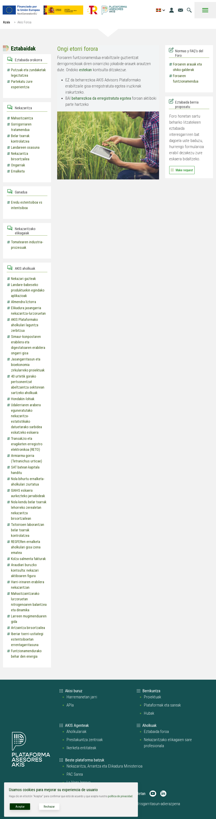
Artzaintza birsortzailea (28, 628)
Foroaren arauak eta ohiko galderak (187, 67)
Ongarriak (18, 165)
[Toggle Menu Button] (205, 10)
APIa (70, 705)
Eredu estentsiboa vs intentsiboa (26, 205)
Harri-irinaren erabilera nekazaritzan (27, 585)
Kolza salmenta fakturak (28, 559)
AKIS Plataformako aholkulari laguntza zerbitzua (24, 325)
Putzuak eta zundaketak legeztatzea (28, 73)
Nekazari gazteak (23, 278)
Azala (6, 22)
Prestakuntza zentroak (85, 739)
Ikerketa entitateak (81, 747)
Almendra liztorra (23, 302)
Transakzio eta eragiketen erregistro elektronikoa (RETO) (26, 444)
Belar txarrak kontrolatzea (20, 138)
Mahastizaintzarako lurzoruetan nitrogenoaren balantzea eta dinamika (29, 601)
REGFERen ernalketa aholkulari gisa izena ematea (25, 547)
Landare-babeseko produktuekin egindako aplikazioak (27, 290)
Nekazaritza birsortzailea (20, 156)
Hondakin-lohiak (22, 399)
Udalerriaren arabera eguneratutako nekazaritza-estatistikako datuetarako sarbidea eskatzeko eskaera (26, 419)
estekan (85, 69)
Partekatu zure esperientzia (22, 84)
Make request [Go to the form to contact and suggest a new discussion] (184, 170)
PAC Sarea (75, 774)
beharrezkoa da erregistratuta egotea (101, 98)
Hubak (149, 713)
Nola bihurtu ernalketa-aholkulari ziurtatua (28, 481)
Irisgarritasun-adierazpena (159, 803)
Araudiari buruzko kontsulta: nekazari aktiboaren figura (25, 570)
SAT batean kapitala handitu (25, 470)
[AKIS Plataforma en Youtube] (152, 793)
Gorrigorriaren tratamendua (21, 127)
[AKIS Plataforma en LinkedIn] (163, 793)
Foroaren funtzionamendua (185, 78)
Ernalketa (18, 171)
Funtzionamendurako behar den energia (26, 653)
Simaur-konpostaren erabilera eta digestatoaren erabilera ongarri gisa (28, 344)
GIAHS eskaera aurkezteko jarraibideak (28, 493)
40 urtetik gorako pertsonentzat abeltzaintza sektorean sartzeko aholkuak (27, 384)
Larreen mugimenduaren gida (29, 619)
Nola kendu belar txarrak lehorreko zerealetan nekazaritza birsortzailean (28, 510)
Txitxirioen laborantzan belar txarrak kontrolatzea (27, 530)
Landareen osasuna (25, 147)
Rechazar (49, 806)
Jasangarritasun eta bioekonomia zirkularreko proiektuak (28, 364)
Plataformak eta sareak (162, 705)
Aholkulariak (76, 731)
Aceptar (20, 806)
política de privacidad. (120, 796)
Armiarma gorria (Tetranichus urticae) (26, 458)
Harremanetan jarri (82, 697)
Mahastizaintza (22, 118)
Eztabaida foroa (156, 731)
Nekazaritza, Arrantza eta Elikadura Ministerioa (104, 766)
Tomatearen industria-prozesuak (27, 245)
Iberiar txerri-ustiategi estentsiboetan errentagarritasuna (27, 639)
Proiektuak (152, 697)
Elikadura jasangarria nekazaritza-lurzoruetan (28, 311)
